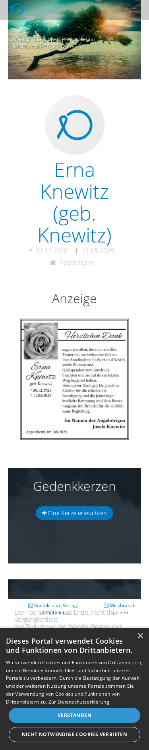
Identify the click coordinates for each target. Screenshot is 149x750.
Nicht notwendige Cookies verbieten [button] (75, 734)
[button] (136, 10)
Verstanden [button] (74, 715)
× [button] (140, 636)
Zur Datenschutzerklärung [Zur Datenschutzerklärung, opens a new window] (78, 701)
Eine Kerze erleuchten (74, 513)
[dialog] (74, 689)
